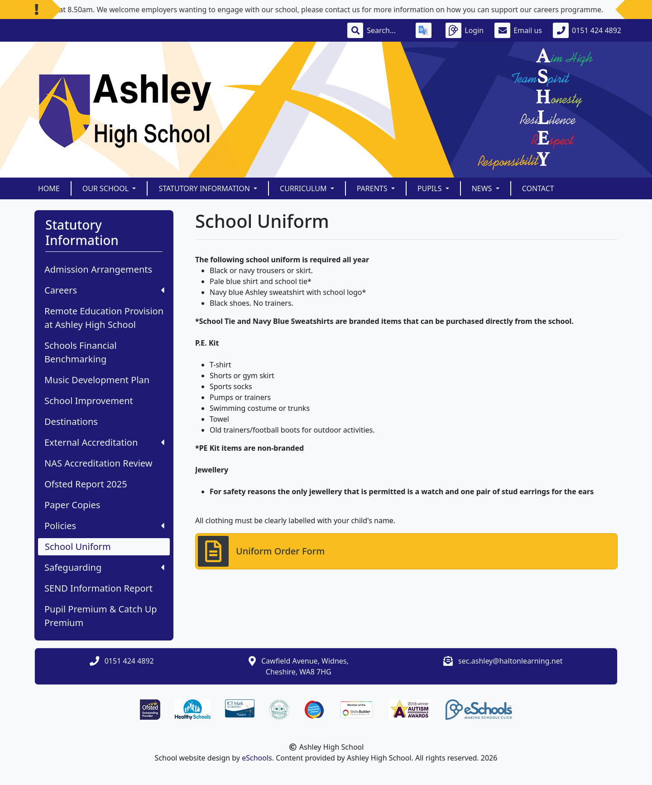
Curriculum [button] (304, 188)
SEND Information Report (98, 588)
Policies (104, 526)
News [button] (483, 188)
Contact (538, 188)
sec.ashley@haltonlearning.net (510, 661)
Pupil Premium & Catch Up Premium (100, 616)
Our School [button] (106, 188)
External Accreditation (104, 442)
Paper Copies (72, 505)
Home (49, 188)
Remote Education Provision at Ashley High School (103, 318)
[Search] (385, 30)
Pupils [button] (430, 188)
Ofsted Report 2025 (85, 484)
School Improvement (88, 401)
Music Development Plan (96, 380)
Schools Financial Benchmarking (80, 352)
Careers (104, 290)
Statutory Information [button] (205, 188)
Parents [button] (373, 188)
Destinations (71, 421)
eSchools (257, 758)
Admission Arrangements (98, 269)
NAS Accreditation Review (98, 463)
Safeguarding (104, 567)
